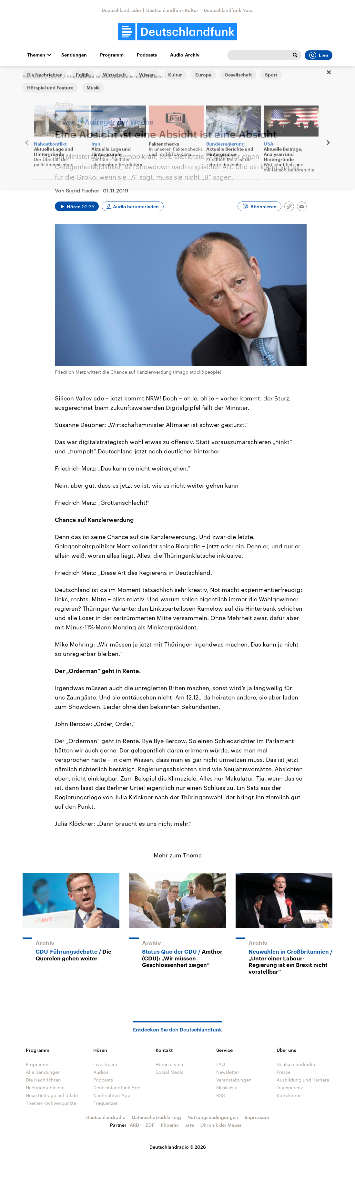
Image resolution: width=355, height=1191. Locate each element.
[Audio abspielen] (77, 206)
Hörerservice (169, 1064)
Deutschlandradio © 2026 (177, 1147)
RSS (220, 1095)
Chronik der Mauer (221, 1125)
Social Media (170, 1072)
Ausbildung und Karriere (303, 1079)
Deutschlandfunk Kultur (172, 10)
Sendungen (74, 55)
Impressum (257, 1117)
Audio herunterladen (136, 206)
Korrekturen (289, 1095)
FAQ (220, 1064)
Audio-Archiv (184, 55)
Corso (55, 76)
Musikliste (227, 1087)
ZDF (150, 1125)
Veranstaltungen (234, 1079)
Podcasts (147, 55)
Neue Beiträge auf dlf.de (52, 1095)
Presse (283, 1072)
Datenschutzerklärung (156, 1117)
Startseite (33, 76)
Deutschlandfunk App (116, 1087)
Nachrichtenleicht (45, 1087)
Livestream (105, 1064)
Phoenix (170, 1125)
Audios (100, 1072)
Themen (36, 55)
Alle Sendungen (43, 1072)
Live (318, 55)
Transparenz (290, 1087)
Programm (112, 55)
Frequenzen (106, 1103)
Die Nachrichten (43, 1079)
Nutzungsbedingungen (213, 1117)
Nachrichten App (111, 1095)
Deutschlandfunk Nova (229, 10)
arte (189, 1125)
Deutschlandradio (121, 10)
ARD (134, 1125)
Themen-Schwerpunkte (51, 1103)
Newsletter (227, 1072)
